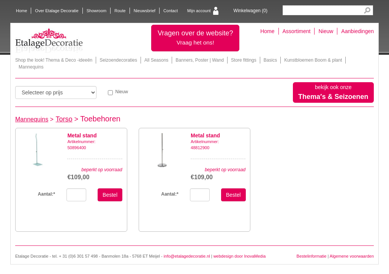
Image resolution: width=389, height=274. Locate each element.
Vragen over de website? (195, 37)
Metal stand (81, 135)
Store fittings (243, 60)
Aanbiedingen (357, 31)
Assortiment (297, 31)
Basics (270, 60)
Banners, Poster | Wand (200, 60)
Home (21, 10)
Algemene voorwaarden (352, 256)
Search (367, 10)
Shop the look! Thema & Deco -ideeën (53, 60)
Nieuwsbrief (144, 10)
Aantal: (46, 194)
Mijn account (199, 10)
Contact (170, 10)
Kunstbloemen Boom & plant (313, 60)
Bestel (110, 195)
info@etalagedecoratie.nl (187, 256)
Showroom (97, 10)
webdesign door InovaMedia (239, 256)
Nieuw (325, 31)
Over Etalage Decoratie (56, 10)
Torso (64, 119)
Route (119, 10)
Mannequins (31, 67)
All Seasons (156, 60)
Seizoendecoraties (118, 60)
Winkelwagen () (250, 10)
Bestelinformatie (312, 256)
